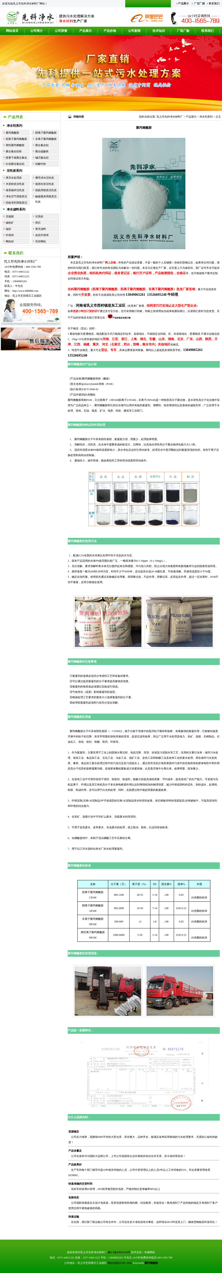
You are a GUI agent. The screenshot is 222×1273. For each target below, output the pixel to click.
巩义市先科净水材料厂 (170, 116)
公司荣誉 (61, 31)
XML (129, 1263)
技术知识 (159, 31)
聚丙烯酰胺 (12, 132)
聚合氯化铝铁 (14, 151)
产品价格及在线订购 (119, 318)
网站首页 (12, 31)
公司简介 (36, 31)
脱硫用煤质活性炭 (46, 190)
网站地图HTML (116, 1263)
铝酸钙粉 (40, 163)
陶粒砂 (10, 241)
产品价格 (110, 31)
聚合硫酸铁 (42, 151)
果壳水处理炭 (14, 177)
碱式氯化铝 (42, 157)
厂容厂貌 (183, 31)
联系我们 (207, 31)
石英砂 (39, 216)
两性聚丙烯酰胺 (15, 145)
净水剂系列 (14, 125)
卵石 (38, 222)
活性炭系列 (14, 170)
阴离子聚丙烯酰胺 (46, 132)
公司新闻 (134, 31)
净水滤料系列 (16, 209)
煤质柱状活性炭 (44, 184)
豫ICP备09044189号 (119, 1252)
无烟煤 (10, 216)
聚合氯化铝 (42, 145)
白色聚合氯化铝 (15, 163)
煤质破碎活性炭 (15, 190)
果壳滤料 (40, 229)
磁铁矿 (10, 222)
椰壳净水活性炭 (44, 177)
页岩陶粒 (40, 241)
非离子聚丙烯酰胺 (46, 139)
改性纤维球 (42, 235)
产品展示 (85, 31)
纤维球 (10, 235)
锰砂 (8, 229)
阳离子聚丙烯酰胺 (16, 139)
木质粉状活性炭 (15, 184)
